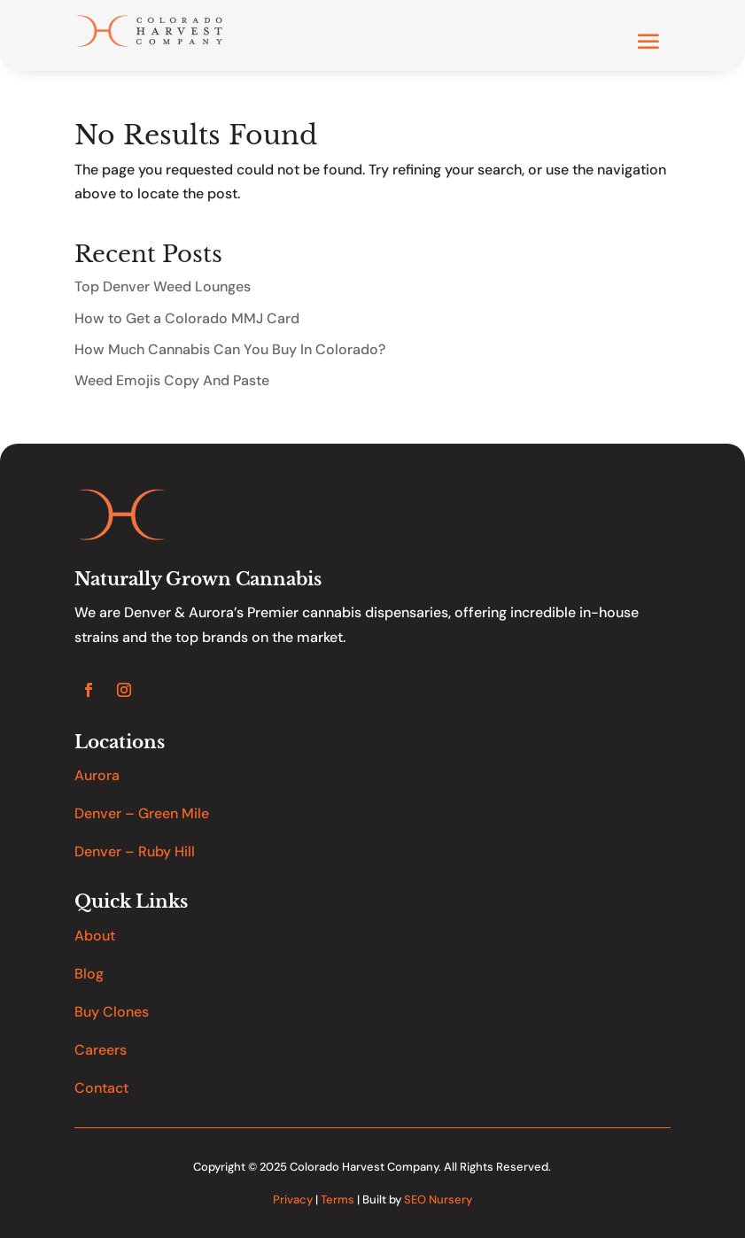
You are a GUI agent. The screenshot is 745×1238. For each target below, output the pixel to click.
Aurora (97, 775)
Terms (337, 1199)
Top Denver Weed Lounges (162, 286)
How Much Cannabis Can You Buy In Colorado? (229, 349)
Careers (100, 1050)
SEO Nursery (438, 1199)
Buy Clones (111, 1011)
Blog (89, 973)
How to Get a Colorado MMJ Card (186, 318)
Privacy (293, 1199)
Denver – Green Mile (141, 813)
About (94, 935)
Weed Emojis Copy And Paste (171, 380)
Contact (101, 1088)
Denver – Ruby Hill (134, 851)
